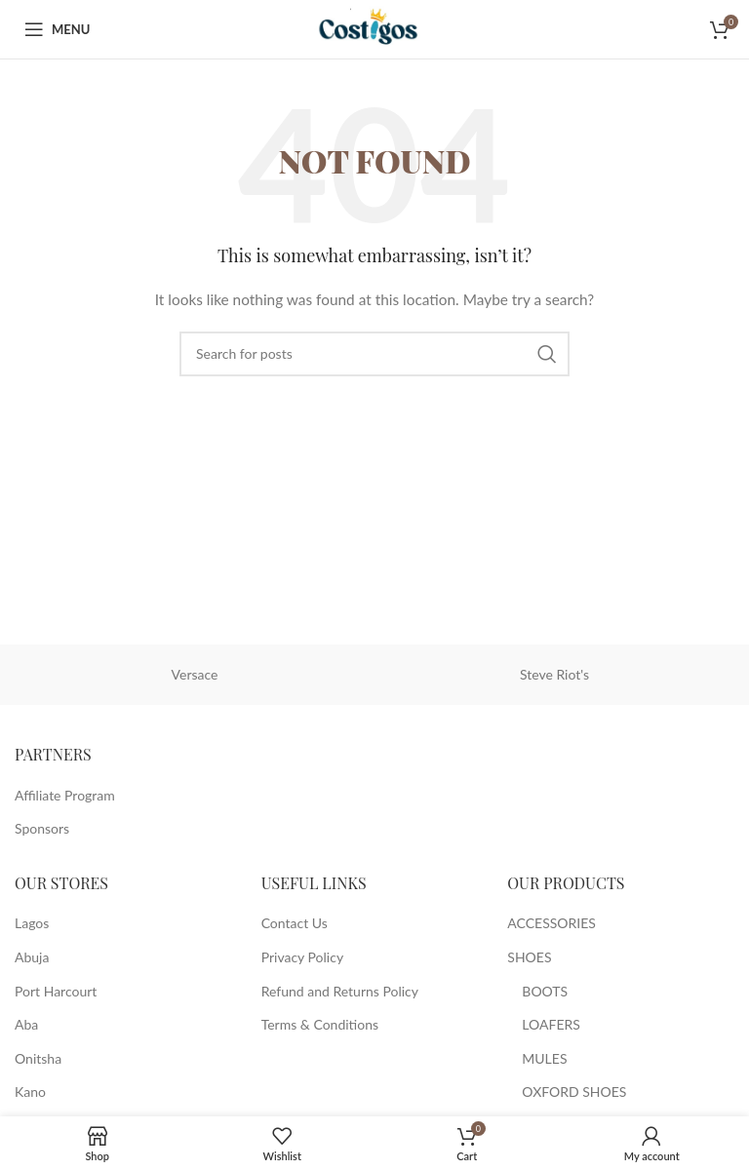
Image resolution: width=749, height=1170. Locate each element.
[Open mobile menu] (57, 29)
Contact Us (294, 923)
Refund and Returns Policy (339, 991)
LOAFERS (551, 1024)
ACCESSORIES (551, 923)
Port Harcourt (56, 991)
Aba (26, 1024)
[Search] (374, 354)
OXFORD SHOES (574, 1091)
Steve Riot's (554, 674)
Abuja (32, 957)
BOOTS (545, 991)
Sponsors (42, 828)
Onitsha (38, 1058)
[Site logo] (374, 28)
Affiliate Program (65, 795)
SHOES (529, 957)
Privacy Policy (302, 957)
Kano (30, 1091)
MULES (544, 1058)
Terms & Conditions (319, 1024)
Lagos (32, 923)
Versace (195, 674)
